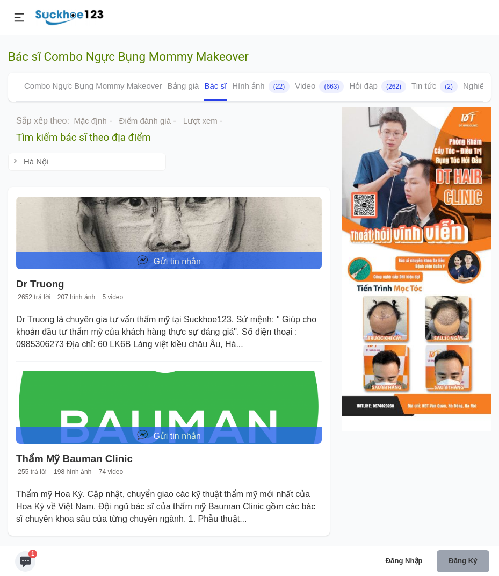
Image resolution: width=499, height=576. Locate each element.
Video (319, 86)
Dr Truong (40, 284)
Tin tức (434, 86)
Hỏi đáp (377, 86)
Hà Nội (30, 161)
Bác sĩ (215, 85)
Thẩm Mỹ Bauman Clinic (74, 458)
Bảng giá (183, 85)
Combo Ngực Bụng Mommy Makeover (93, 85)
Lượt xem (200, 120)
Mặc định (90, 120)
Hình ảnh (261, 86)
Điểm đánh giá (145, 120)
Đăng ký (463, 561)
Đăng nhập (404, 561)
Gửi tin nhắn (168, 260)
